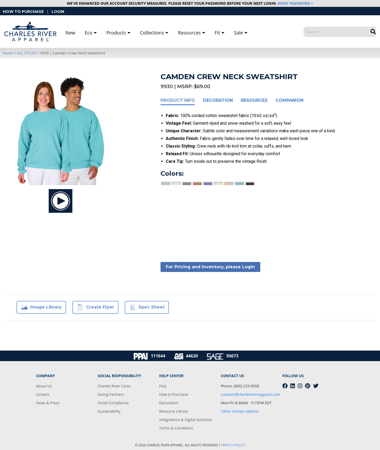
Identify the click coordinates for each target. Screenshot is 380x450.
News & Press (47, 402)
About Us (44, 385)
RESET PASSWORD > (295, 3)
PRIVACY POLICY (233, 445)
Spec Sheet (146, 307)
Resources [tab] (254, 100)
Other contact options (239, 411)
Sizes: (170, 204)
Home (8, 52)
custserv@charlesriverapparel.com (250, 394)
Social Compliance (113, 402)
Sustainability (109, 411)
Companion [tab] (289, 100)
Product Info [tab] (178, 100)
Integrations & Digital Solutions (185, 419)
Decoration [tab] (218, 100)
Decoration (168, 402)
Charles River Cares (114, 385)
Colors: (172, 173)
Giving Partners (111, 394)
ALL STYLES (26, 52)
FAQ (162, 385)
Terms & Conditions (176, 428)
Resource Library (173, 411)
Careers (42, 394)
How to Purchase (173, 394)
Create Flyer (95, 307)
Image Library (41, 307)
